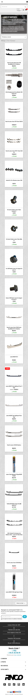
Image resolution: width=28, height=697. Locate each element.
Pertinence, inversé (14, 37)
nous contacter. (17, 655)
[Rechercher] (14, 6)
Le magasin (4, 658)
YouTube (9, 684)
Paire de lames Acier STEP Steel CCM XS (14, 121)
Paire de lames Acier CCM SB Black (14, 562)
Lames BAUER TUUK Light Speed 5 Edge (14, 592)
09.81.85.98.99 (14, 653)
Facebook (4, 684)
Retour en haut (21, 603)
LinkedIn (23, 684)
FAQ (14, 650)
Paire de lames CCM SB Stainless (14, 445)
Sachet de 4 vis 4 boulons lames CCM (14, 180)
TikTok (14, 684)
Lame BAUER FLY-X (14, 356)
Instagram (19, 684)
